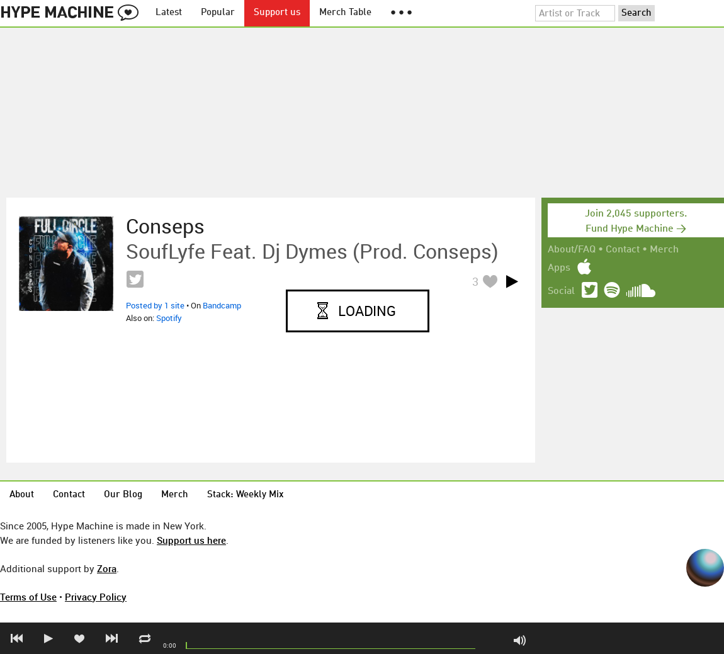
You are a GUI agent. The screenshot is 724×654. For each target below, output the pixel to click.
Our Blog (123, 495)
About (21, 495)
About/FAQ (572, 250)
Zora (106, 568)
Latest (169, 13)
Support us (277, 13)
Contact (623, 250)
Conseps (165, 226)
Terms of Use (28, 596)
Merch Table (345, 13)
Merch (664, 250)
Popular (218, 13)
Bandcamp (222, 305)
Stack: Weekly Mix (245, 495)
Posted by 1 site (155, 305)
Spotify (169, 318)
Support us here (191, 540)
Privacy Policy (96, 596)
